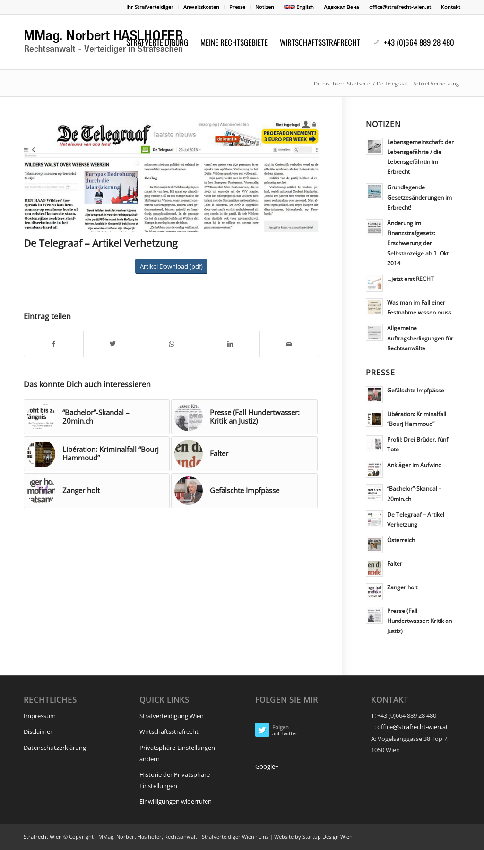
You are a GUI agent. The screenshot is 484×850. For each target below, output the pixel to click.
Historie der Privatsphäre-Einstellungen (175, 780)
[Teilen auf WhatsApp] (171, 344)
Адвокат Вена (341, 6)
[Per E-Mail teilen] (289, 344)
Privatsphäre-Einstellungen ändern (177, 753)
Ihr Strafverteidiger (149, 6)
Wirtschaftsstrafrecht (169, 731)
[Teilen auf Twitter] (113, 344)
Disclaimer (38, 731)
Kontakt (450, 6)
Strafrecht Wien (43, 836)
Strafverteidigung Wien (171, 716)
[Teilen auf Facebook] (53, 344)
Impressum (40, 716)
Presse (237, 6)
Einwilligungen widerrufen (175, 801)
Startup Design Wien (327, 836)
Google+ (266, 766)
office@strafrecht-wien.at (400, 6)
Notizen (264, 6)
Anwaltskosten (201, 6)
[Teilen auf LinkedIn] (230, 344)
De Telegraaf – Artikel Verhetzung (100, 243)
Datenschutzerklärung (55, 747)
